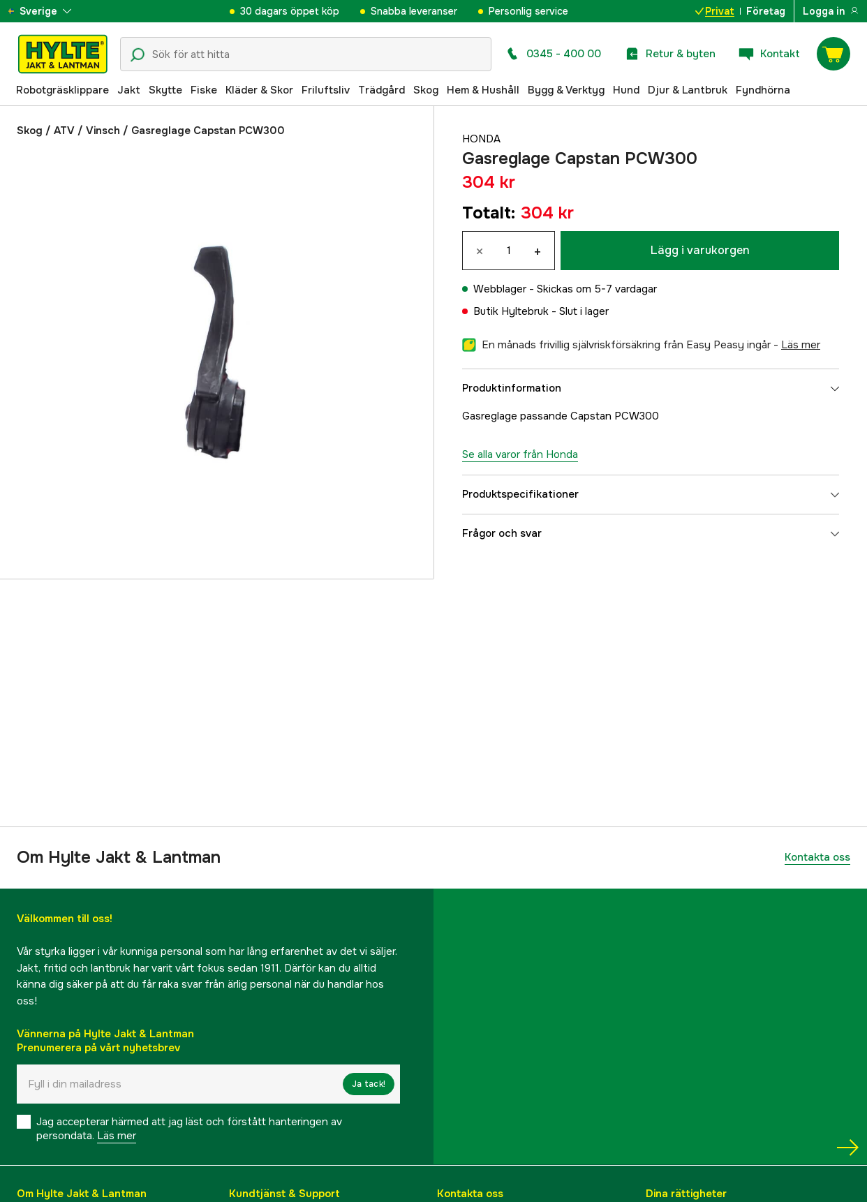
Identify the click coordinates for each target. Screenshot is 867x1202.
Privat (714, 11)
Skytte (165, 90)
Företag (765, 11)
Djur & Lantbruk (687, 90)
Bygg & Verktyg (566, 90)
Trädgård (381, 90)
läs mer (800, 345)
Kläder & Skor (259, 90)
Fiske (204, 90)
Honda (481, 139)
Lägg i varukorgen (700, 250)
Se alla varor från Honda (520, 454)
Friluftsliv (326, 90)
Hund (626, 90)
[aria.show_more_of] (51, 11)
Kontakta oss (817, 857)
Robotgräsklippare (62, 90)
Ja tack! (368, 1084)
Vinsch (103, 131)
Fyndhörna (763, 90)
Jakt (128, 90)
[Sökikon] (137, 55)
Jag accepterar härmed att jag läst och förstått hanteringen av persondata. (189, 1129)
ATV (64, 131)
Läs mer (116, 1136)
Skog (425, 90)
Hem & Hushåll (483, 90)
